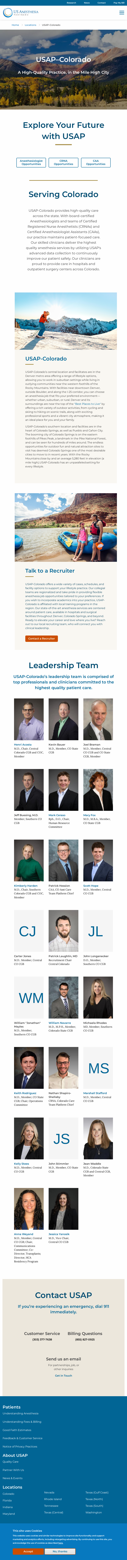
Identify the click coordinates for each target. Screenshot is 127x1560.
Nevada (49, 1492)
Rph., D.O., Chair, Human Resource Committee (59, 822)
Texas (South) (94, 1506)
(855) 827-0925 (85, 1339)
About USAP (15, 1455)
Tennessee (51, 1506)
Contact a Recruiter (41, 638)
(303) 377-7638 (42, 1339)
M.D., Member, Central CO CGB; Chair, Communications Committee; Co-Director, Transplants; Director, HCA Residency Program (28, 1249)
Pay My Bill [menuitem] (119, 2)
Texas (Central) (53, 1512)
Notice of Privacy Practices (20, 1446)
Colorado (8, 1494)
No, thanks (60, 1551)
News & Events (12, 1478)
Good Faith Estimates (17, 1430)
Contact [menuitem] (102, 2)
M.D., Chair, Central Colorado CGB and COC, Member (29, 752)
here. (60, 1543)
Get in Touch (63, 1375)
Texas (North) (94, 1499)
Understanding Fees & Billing (22, 1421)
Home (15, 24)
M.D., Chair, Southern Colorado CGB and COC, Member (29, 893)
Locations (30, 24)
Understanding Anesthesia (20, 1413)
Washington (93, 1512)
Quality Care (11, 1461)
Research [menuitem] (71, 2)
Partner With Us (13, 1470)
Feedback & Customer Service (22, 1438)
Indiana (8, 1507)
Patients (12, 1407)
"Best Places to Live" (87, 403)
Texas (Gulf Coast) (96, 1492)
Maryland (9, 1514)
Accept (28, 1551)
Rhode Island (53, 1499)
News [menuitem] (87, 2)
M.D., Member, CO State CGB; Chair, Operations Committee (29, 1101)
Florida (7, 1500)
